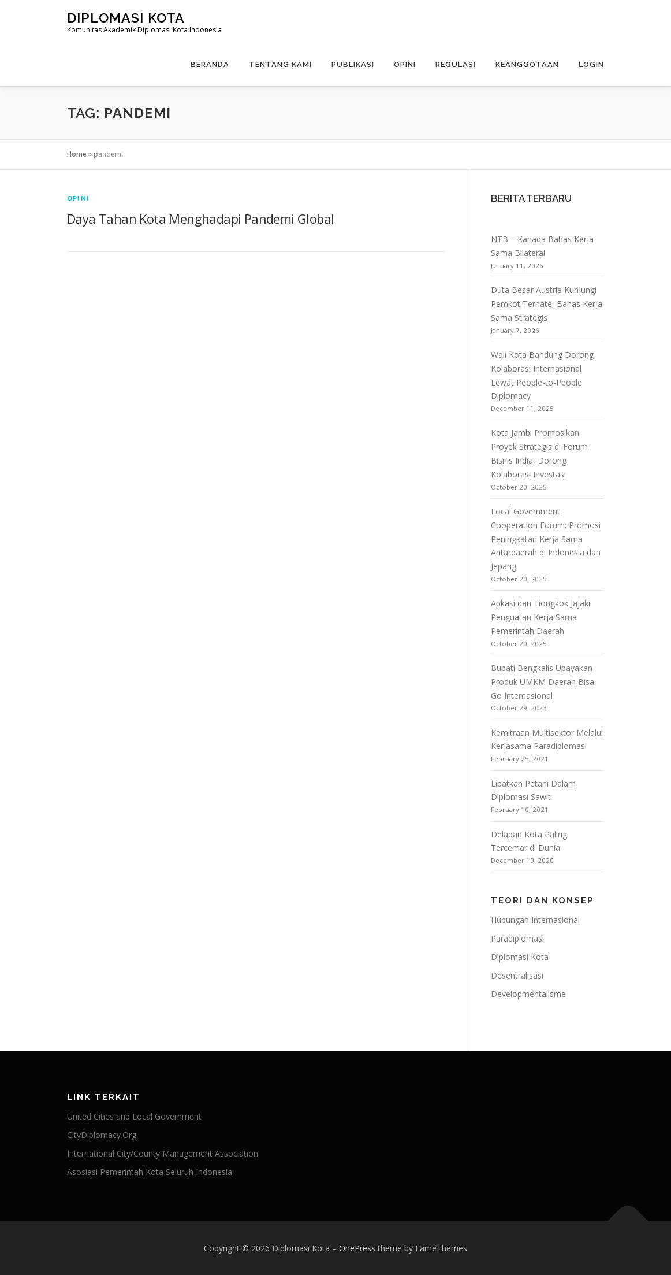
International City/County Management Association (162, 1153)
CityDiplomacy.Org (101, 1134)
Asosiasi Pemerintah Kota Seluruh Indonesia (149, 1171)
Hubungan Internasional (535, 919)
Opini (405, 64)
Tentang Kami (280, 64)
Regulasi (455, 64)
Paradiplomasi (517, 938)
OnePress (357, 1248)
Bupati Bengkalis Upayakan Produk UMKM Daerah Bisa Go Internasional (542, 681)
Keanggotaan (527, 64)
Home (77, 154)
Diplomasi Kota (126, 17)
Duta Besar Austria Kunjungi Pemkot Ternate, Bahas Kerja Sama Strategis (546, 303)
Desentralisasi (517, 975)
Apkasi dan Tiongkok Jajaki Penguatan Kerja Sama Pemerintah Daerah (540, 617)
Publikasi (352, 64)
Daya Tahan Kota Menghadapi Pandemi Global (200, 218)
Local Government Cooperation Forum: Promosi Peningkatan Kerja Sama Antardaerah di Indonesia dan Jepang (546, 539)
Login (591, 64)
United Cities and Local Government (134, 1116)
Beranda (210, 64)
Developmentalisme (528, 993)
